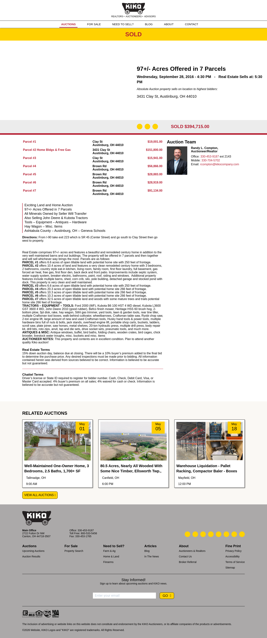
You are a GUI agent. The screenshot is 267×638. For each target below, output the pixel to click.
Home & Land (111, 556)
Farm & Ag (109, 550)
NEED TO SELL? (123, 24)
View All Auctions (39, 495)
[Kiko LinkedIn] (218, 534)
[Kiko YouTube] (234, 534)
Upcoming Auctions (33, 550)
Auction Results (31, 556)
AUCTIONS (68, 24)
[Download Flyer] (139, 126)
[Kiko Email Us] (195, 534)
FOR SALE (94, 24)
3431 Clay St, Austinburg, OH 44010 (167, 96)
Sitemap (230, 567)
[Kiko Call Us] (187, 534)
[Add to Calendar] (155, 126)
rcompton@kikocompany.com (219, 164)
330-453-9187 (209, 156)
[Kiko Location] (203, 534)
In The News (151, 556)
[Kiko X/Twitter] (226, 534)
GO (166, 596)
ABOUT (169, 24)
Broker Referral (188, 562)
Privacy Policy (233, 550)
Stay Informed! (133, 580)
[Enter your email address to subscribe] (124, 596)
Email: (195, 164)
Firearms (108, 562)
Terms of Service (235, 562)
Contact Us (185, 556)
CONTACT (191, 24)
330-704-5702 (211, 160)
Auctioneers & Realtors (192, 550)
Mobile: (196, 160)
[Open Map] (147, 126)
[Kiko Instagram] (242, 534)
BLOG (149, 24)
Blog (147, 550)
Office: (195, 156)
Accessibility (232, 556)
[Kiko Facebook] (211, 534)
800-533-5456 (89, 533)
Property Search (74, 550)
